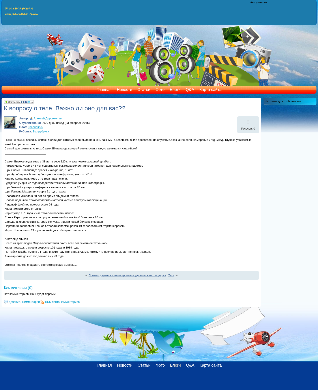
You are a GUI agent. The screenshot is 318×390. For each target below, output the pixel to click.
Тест (171, 275)
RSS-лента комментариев (62, 301)
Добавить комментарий (24, 301)
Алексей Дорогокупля (48, 118)
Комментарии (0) (18, 288)
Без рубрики (41, 131)
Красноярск (35, 127)
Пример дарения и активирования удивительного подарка (127, 275)
